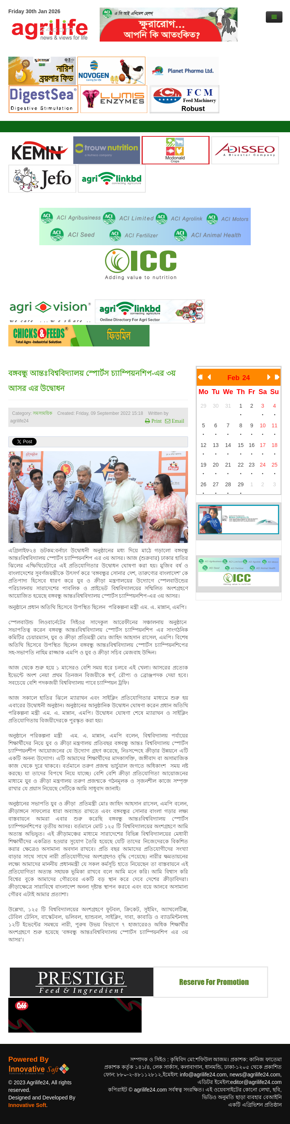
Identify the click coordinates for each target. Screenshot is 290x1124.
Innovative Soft (27, 1105)
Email (177, 421)
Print (156, 421)
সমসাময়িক (42, 413)
